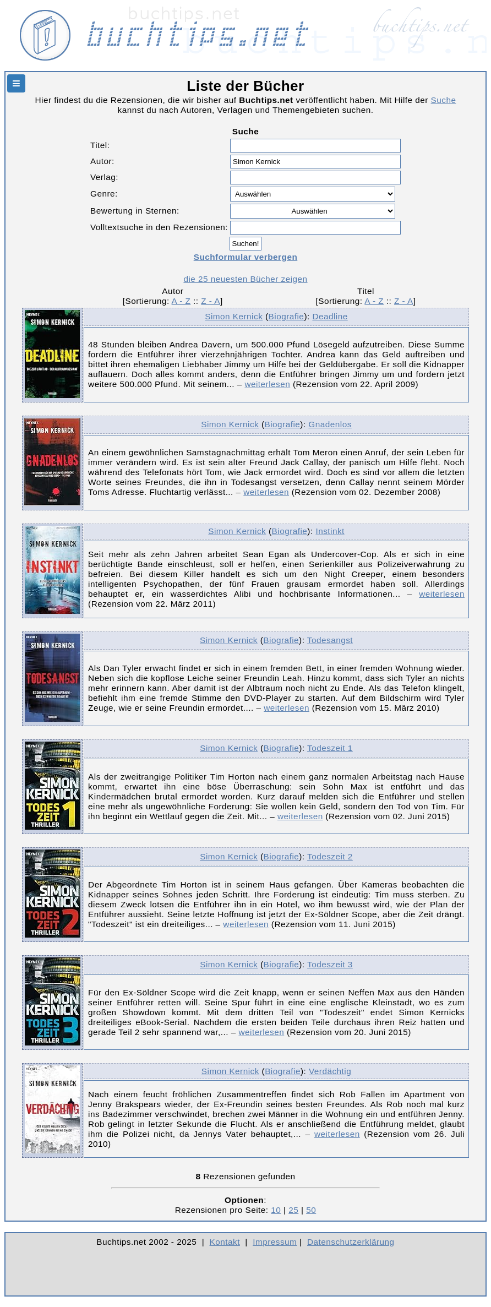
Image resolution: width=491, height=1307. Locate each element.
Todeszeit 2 (330, 856)
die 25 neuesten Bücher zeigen (245, 279)
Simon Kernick (234, 316)
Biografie (286, 316)
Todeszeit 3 (330, 964)
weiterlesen (267, 384)
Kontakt (225, 1241)
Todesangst (330, 640)
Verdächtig (330, 1071)
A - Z (181, 301)
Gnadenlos (329, 424)
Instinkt (329, 531)
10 (276, 1210)
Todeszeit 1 (330, 748)
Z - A (210, 301)
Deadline (329, 316)
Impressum (275, 1241)
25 (293, 1210)
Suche (443, 100)
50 (311, 1210)
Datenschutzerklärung (351, 1241)
